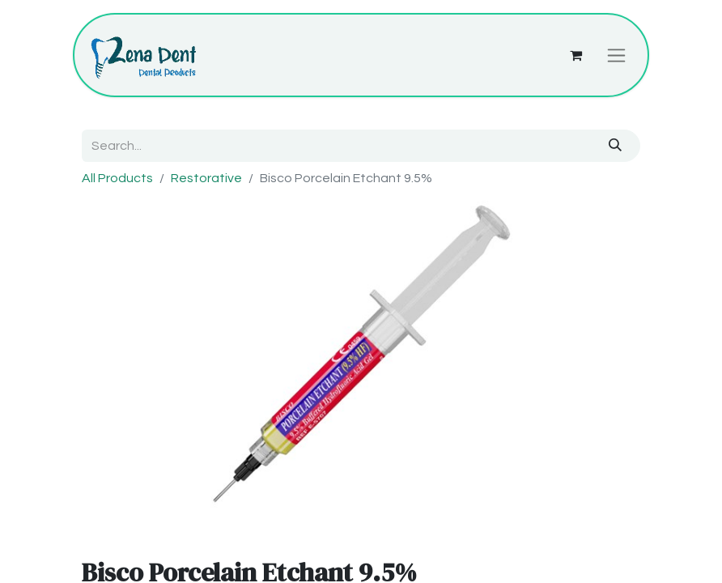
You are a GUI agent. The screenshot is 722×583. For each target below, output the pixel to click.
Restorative (206, 178)
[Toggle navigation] (616, 55)
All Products (117, 178)
